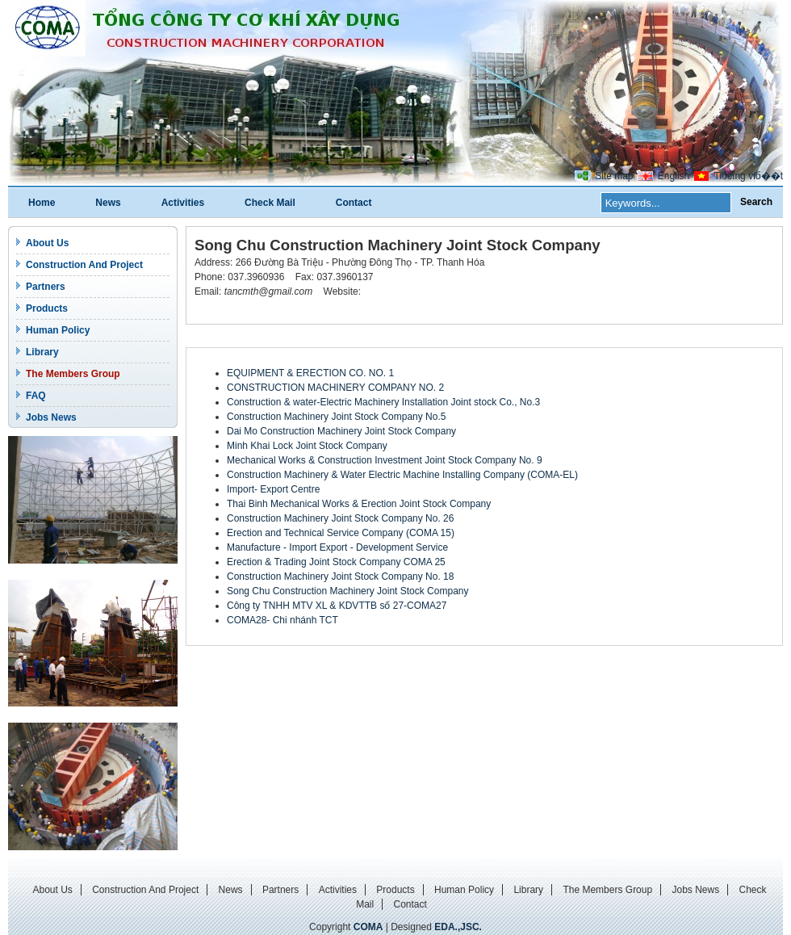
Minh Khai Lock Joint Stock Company (307, 445)
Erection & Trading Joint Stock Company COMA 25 (336, 562)
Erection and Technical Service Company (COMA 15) (340, 533)
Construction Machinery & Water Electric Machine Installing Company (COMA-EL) (402, 474)
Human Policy (58, 330)
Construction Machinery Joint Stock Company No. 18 (340, 576)
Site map (614, 176)
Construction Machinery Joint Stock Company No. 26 (340, 518)
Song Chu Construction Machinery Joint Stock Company (347, 591)
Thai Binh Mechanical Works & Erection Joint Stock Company (359, 503)
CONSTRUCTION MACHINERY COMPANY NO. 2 (335, 387)
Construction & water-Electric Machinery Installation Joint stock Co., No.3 (383, 402)
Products (47, 308)
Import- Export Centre (273, 489)
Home (41, 202)
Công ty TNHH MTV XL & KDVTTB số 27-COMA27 (336, 605)
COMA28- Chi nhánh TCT (282, 620)
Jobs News (51, 417)
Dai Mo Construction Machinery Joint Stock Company (341, 431)
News (107, 202)
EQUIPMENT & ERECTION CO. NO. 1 (310, 373)
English (673, 176)
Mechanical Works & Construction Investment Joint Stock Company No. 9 (384, 460)
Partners (45, 286)
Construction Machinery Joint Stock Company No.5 (336, 416)
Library (42, 352)
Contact (354, 202)
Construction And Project (84, 264)
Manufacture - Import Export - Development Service (337, 547)
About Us (47, 243)
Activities (182, 202)
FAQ (36, 395)
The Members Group (73, 373)
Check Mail (270, 202)
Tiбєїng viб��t (748, 176)
